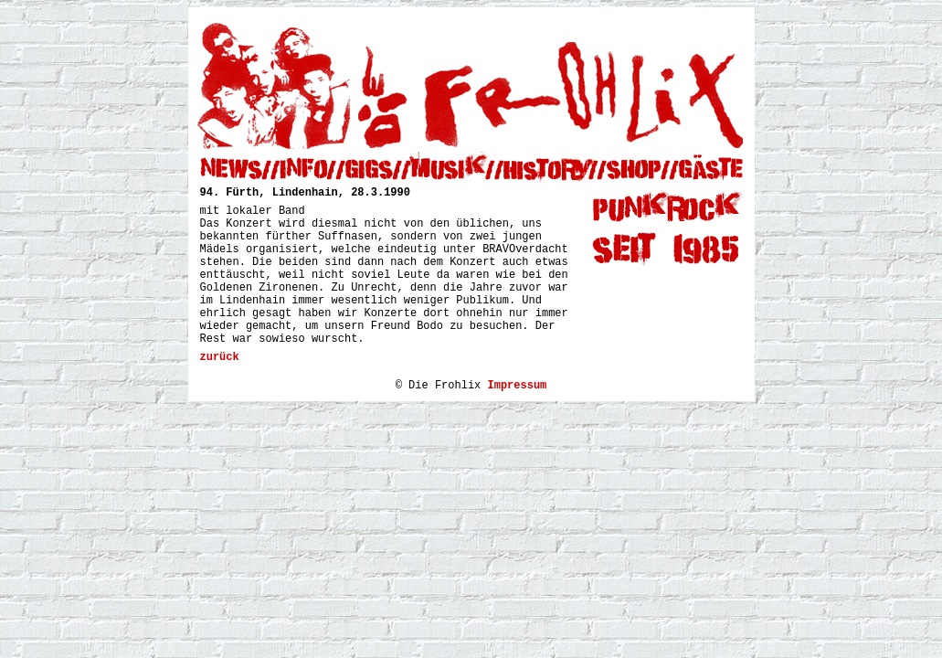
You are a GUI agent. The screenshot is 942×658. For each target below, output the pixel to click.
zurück (219, 357)
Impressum (517, 385)
